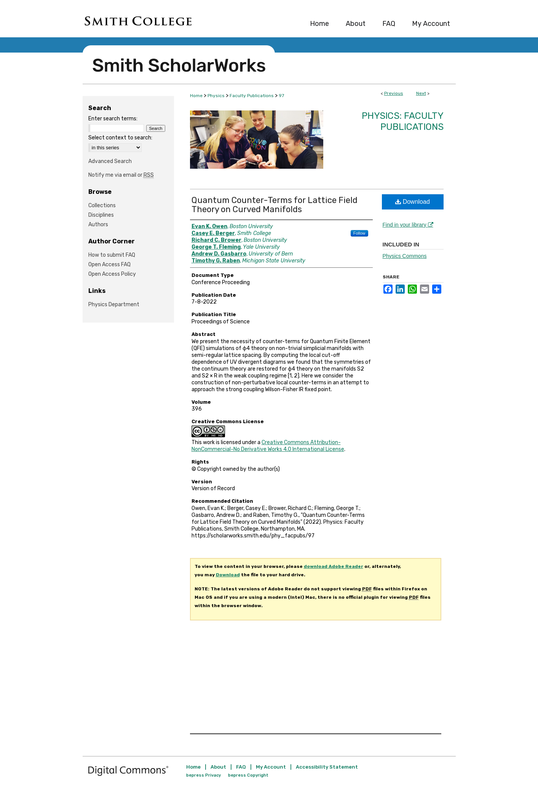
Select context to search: (120, 137)
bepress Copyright (248, 775)
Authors (98, 224)
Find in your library (408, 225)
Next (421, 93)
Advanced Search (110, 161)
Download (412, 201)
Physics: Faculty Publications (403, 121)
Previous (393, 93)
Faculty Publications (252, 95)
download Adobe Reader (333, 566)
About (218, 767)
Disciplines (101, 215)
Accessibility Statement (327, 767)
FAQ (241, 767)
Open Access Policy (112, 274)
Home (196, 95)
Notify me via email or (121, 175)
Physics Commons (405, 256)
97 (281, 95)
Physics (216, 95)
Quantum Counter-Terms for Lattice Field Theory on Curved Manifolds (275, 204)
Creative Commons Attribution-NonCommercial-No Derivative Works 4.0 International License (268, 445)
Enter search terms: (112, 118)
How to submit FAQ (111, 255)
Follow (359, 233)
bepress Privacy (203, 775)
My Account (271, 767)
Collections (102, 205)
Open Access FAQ (109, 264)
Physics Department (113, 304)
